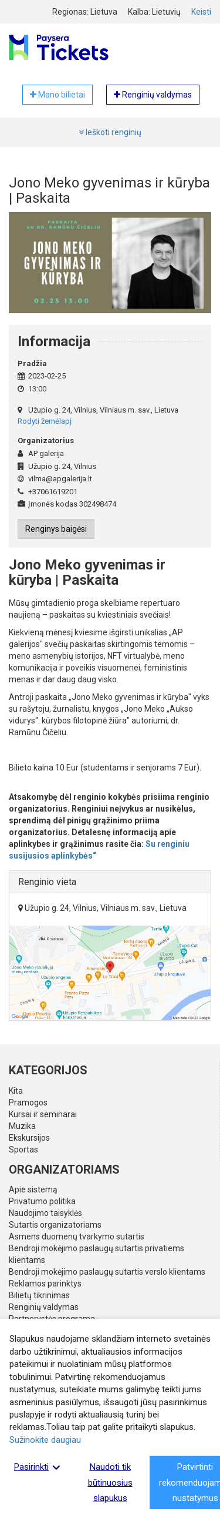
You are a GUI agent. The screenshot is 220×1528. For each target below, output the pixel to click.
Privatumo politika (42, 1201)
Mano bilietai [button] (57, 94)
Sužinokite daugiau (45, 1440)
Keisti (201, 11)
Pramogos (28, 1102)
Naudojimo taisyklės (45, 1213)
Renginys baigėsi (56, 529)
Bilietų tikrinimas (39, 1295)
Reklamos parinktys (45, 1283)
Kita (16, 1090)
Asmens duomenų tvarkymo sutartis (76, 1236)
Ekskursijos (29, 1137)
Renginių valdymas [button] (153, 94)
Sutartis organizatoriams (55, 1224)
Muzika (22, 1126)
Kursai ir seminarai (43, 1114)
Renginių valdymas (44, 1307)
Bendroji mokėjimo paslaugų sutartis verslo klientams (107, 1271)
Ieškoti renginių (110, 132)
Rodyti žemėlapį (45, 421)
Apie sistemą (33, 1189)
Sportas (23, 1149)
